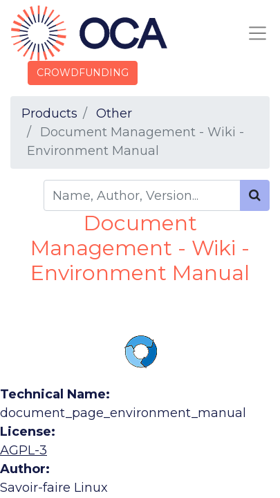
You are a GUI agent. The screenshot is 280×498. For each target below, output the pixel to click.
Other (114, 113)
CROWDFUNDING (83, 72)
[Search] (255, 195)
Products (49, 113)
